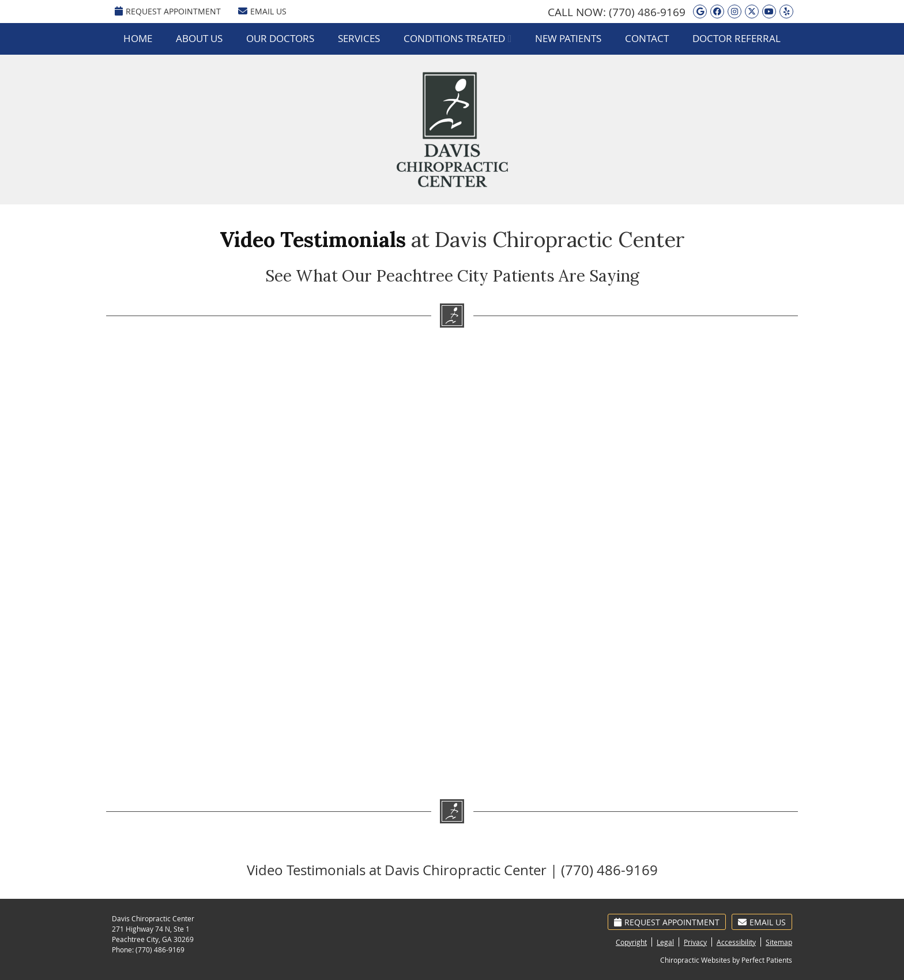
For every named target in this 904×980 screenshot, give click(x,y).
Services (359, 38)
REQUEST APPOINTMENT (168, 11)
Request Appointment (667, 922)
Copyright (631, 942)
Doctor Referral (736, 38)
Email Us (262, 11)
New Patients (568, 38)
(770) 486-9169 (647, 12)
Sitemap (779, 942)
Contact (647, 38)
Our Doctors (280, 38)
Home (137, 38)
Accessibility (736, 942)
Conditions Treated (454, 38)
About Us (199, 38)
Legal (665, 942)
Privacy (695, 942)
